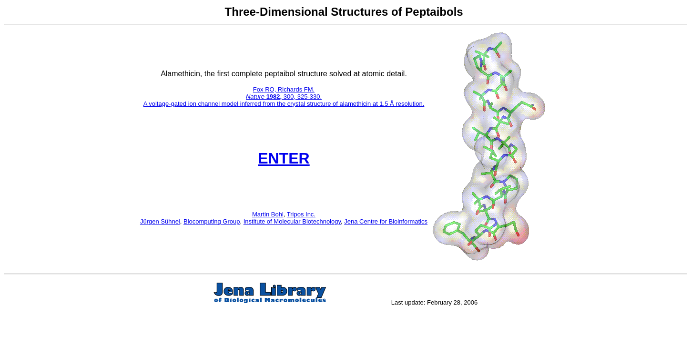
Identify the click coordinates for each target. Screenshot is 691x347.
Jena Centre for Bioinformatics (385, 221)
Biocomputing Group (211, 221)
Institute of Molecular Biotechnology (292, 221)
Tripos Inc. (301, 214)
